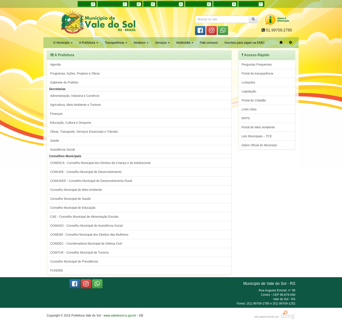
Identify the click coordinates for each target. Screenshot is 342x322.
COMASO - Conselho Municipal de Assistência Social (86, 225)
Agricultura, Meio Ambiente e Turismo (75, 104)
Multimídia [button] (184, 42)
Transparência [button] (116, 42)
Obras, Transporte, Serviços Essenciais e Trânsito (84, 131)
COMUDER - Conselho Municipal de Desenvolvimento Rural (91, 181)
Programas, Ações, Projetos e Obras (75, 73)
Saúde (54, 140)
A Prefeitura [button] (88, 42)
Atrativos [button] (141, 42)
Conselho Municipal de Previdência (74, 261)
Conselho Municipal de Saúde (70, 198)
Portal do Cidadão (254, 100)
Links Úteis (249, 109)
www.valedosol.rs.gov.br (120, 315)
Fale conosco (209, 42)
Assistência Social (62, 149)
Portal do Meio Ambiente (258, 127)
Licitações (248, 82)
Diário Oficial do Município (259, 145)
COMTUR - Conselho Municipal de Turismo (79, 252)
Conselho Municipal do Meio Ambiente (76, 189)
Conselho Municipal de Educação (73, 207)
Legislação (249, 91)
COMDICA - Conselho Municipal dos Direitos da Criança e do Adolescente (100, 163)
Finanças (56, 113)
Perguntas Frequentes (257, 64)
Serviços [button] (162, 42)
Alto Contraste (198, 4)
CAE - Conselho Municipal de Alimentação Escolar (84, 216)
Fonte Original (171, 4)
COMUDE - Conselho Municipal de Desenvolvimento (86, 172)
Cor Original (225, 4)
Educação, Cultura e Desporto (70, 122)
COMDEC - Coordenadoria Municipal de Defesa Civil (86, 243)
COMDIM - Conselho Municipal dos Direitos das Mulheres (89, 234)
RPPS (246, 118)
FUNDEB (56, 270)
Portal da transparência (257, 73)
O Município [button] (63, 42)
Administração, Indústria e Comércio (74, 95)
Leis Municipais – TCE (257, 136)
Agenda (55, 64)
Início (87, 4)
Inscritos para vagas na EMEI (244, 42)
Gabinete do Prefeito (64, 82)
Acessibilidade (113, 4)
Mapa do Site (251, 4)
